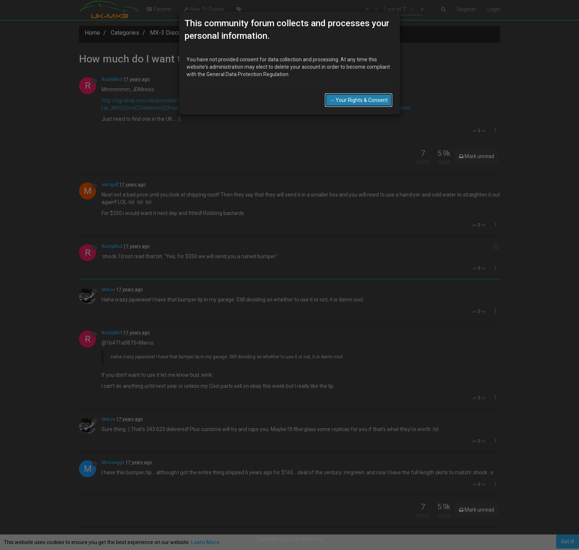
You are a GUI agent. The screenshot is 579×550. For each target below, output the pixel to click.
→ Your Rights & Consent (358, 100)
